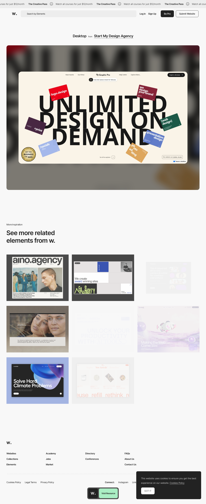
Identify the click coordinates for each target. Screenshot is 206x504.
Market (49, 464)
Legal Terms (31, 482)
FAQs (127, 453)
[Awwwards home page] (93, 493)
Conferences (92, 459)
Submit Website (187, 13)
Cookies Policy (13, 482)
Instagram (123, 482)
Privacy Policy (47, 482)
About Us (129, 459)
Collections (12, 459)
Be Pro (167, 13)
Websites (11, 453)
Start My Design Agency (113, 36)
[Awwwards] (14, 13)
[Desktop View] (37, 380)
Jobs (48, 459)
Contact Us (130, 464)
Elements (11, 464)
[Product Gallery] (103, 380)
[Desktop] (37, 278)
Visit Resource (108, 493)
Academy (51, 453)
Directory (90, 453)
